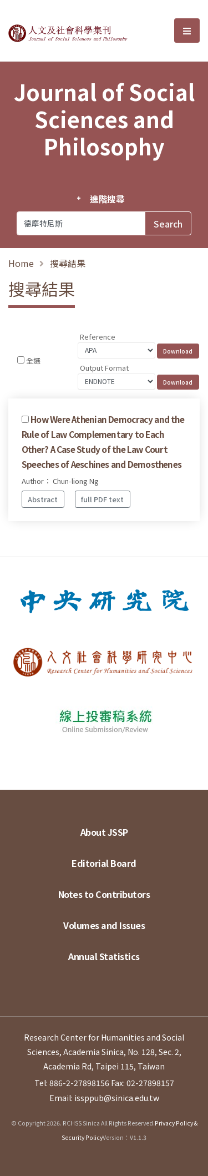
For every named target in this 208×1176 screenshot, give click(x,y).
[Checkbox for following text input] (20, 360)
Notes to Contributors (104, 894)
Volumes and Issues (104, 925)
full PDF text (102, 499)
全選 (33, 360)
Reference (97, 336)
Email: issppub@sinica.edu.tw (104, 1097)
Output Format (104, 367)
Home (21, 263)
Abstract (43, 499)
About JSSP (104, 832)
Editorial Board (104, 863)
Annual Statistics (104, 956)
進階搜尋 (107, 199)
